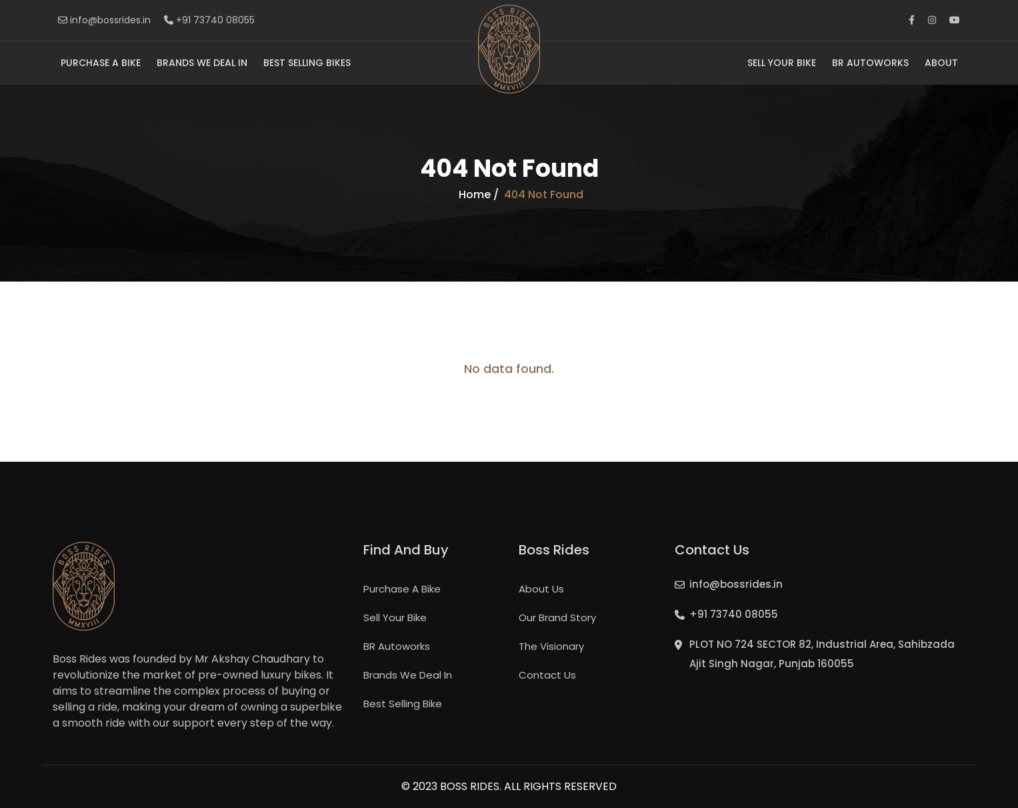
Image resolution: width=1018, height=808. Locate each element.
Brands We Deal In (202, 62)
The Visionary (551, 646)
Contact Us (547, 675)
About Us (541, 589)
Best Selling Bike (402, 704)
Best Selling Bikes (307, 62)
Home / (479, 194)
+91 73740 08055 (209, 20)
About (941, 62)
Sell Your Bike (781, 62)
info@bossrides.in (104, 20)
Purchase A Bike (101, 62)
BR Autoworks (870, 62)
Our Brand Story (557, 618)
